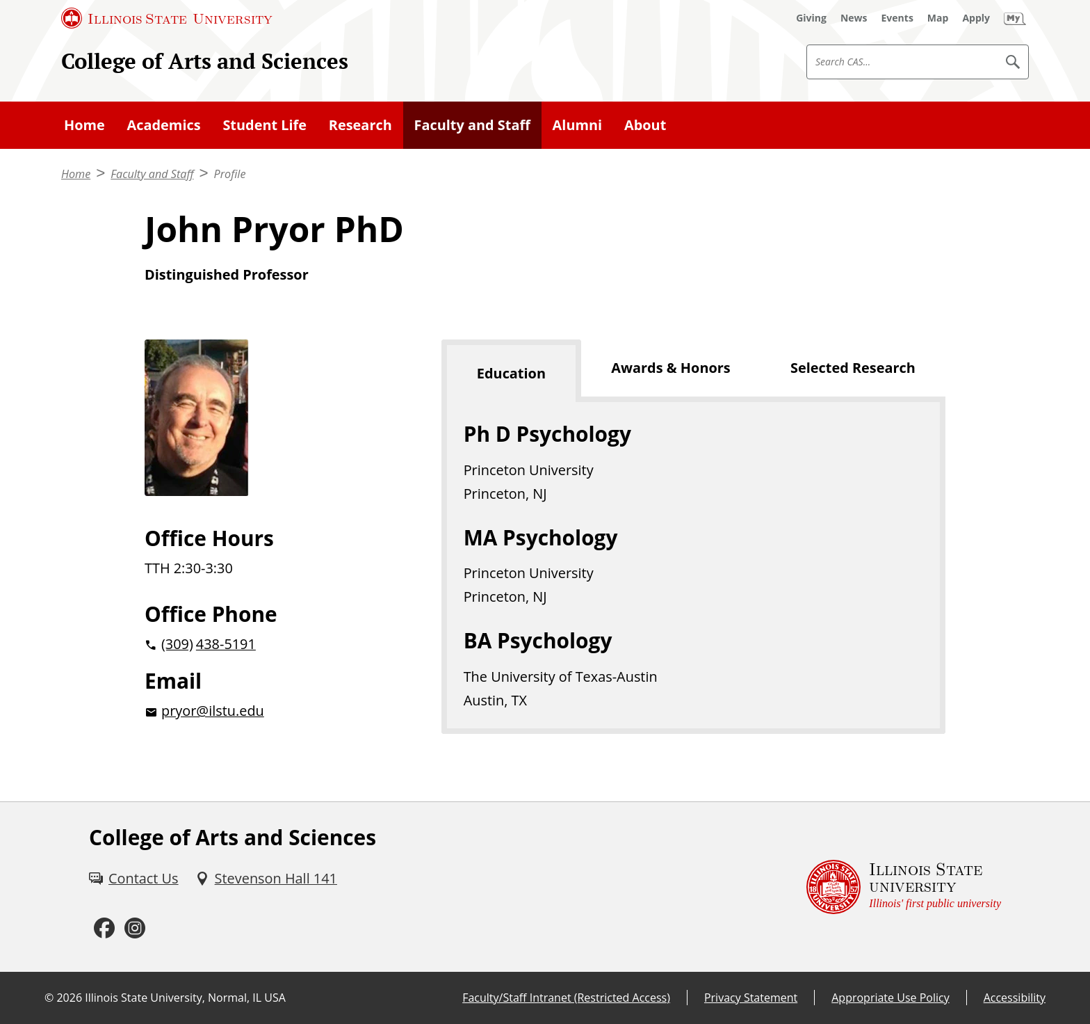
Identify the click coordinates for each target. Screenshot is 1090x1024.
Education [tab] (511, 373)
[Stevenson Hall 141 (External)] (266, 878)
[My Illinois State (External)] (1015, 18)
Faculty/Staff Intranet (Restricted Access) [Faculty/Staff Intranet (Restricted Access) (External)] (566, 997)
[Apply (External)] (976, 18)
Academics (164, 124)
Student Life (264, 124)
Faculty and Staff (472, 124)
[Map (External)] (938, 18)
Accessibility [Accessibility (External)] (1015, 997)
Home (84, 124)
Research (360, 124)
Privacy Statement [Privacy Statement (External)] (750, 997)
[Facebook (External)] (104, 928)
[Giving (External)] (811, 18)
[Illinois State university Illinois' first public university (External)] (903, 887)
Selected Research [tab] (853, 367)
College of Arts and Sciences (204, 61)
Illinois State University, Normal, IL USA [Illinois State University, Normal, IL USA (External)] (185, 997)
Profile (230, 174)
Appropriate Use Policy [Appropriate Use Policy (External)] (890, 997)
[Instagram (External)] (135, 928)
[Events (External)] (897, 18)
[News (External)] (854, 18)
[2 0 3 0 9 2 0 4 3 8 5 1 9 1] (271, 644)
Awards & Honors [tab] (670, 367)
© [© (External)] (49, 997)
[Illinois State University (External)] (166, 18)
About (645, 124)
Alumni (578, 124)
